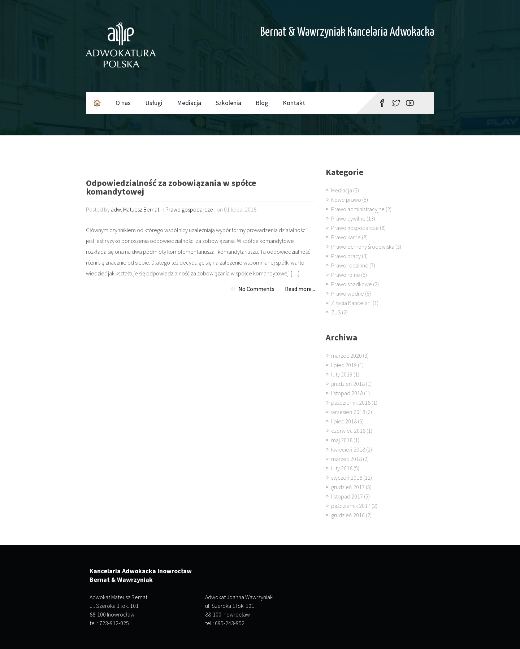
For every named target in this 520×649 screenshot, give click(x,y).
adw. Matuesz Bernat (135, 209)
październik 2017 (350, 505)
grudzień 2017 (348, 487)
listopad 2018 (347, 393)
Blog (262, 103)
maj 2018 (341, 440)
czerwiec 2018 (348, 430)
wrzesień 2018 (348, 411)
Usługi (153, 103)
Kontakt (294, 103)
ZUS (336, 312)
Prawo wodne (347, 293)
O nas (123, 103)
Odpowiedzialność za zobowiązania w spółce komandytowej (171, 188)
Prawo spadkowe (351, 284)
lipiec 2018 (344, 421)
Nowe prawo (346, 199)
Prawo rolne (345, 274)
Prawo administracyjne (358, 209)
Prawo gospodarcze (189, 209)
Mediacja (189, 103)
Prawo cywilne (348, 218)
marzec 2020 (346, 355)
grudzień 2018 (348, 383)
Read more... (300, 288)
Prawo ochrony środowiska (362, 246)
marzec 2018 (346, 458)
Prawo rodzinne (349, 265)
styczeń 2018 (346, 477)
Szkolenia (228, 103)
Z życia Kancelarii (351, 302)
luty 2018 (341, 468)
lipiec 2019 (344, 365)
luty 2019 (341, 374)
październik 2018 (350, 402)
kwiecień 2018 (348, 449)
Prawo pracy (346, 256)
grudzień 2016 (348, 515)
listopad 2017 (347, 496)
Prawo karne (346, 237)
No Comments (256, 288)
